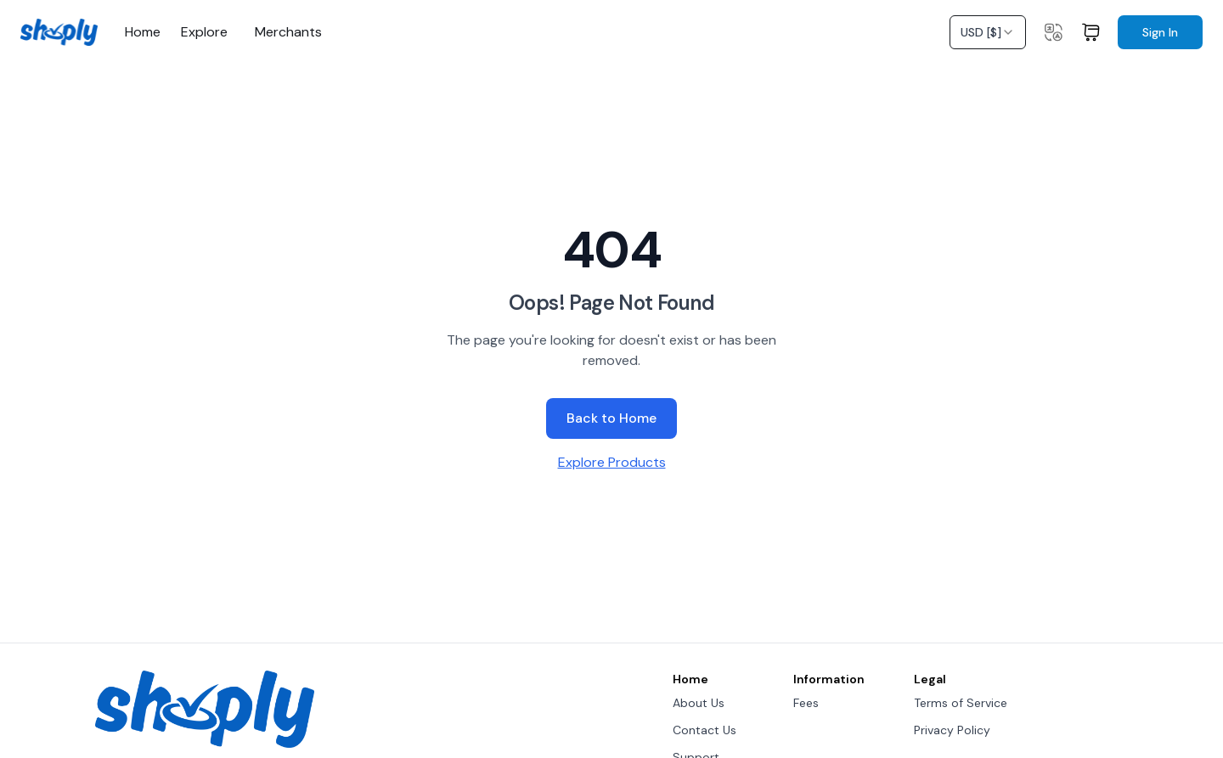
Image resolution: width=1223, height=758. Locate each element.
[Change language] (1053, 32)
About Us (698, 702)
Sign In (1160, 32)
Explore (204, 32)
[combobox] (988, 32)
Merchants (288, 32)
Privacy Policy (952, 730)
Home (143, 32)
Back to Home (611, 418)
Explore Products (612, 462)
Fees (806, 702)
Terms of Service (960, 702)
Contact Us (704, 730)
